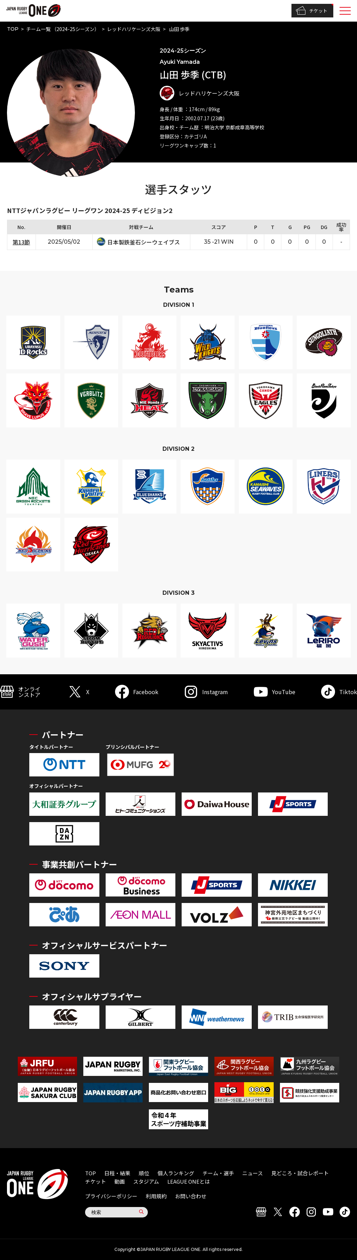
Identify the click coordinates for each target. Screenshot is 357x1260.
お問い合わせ (190, 1196)
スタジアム (146, 1181)
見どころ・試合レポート (300, 1173)
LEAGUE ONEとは (188, 1181)
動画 (119, 1181)
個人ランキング (176, 1173)
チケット (311, 11)
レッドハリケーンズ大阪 (133, 28)
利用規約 (156, 1196)
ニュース (252, 1173)
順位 (144, 1173)
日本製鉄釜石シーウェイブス (143, 242)
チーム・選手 (218, 1173)
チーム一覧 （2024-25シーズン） (62, 28)
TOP (12, 29)
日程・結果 (117, 1173)
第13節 (21, 242)
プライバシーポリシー (111, 1196)
